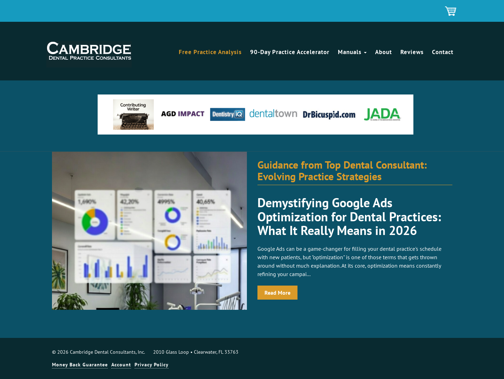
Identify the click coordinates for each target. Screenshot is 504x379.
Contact (442, 52)
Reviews (412, 52)
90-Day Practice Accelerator (289, 52)
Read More (277, 292)
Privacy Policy (152, 364)
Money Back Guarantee (80, 364)
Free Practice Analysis (210, 52)
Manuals (352, 52)
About (383, 52)
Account (121, 364)
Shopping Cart (451, 11)
